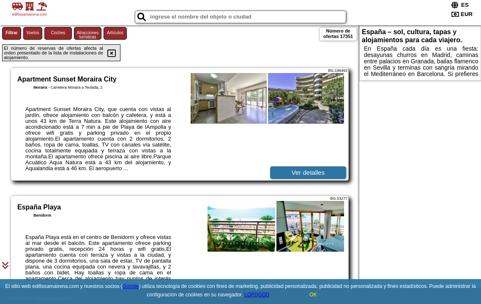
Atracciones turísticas (87, 34)
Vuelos (32, 32)
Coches (58, 32)
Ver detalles (308, 172)
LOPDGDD (256, 295)
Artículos (115, 32)
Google (131, 286)
